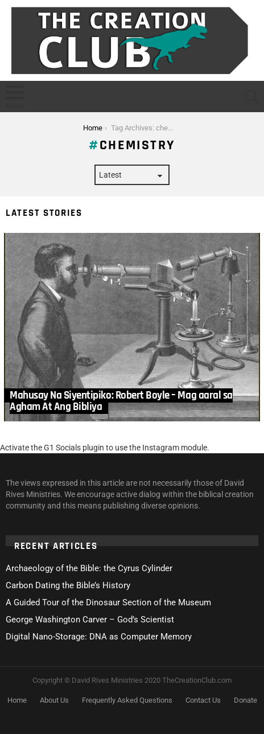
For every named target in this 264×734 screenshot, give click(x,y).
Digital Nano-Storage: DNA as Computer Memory (99, 637)
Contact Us (203, 700)
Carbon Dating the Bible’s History (68, 585)
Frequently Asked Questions (127, 700)
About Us (54, 700)
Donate (245, 700)
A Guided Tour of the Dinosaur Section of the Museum (108, 602)
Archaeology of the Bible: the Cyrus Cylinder (89, 568)
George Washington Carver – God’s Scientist (90, 619)
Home (17, 700)
